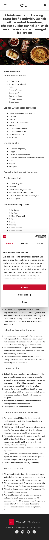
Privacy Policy (23, 527)
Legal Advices (10, 527)
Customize (24, 295)
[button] (45, 5)
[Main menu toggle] (5, 5)
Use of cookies (36, 527)
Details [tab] (24, 243)
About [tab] (40, 243)
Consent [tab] (9, 243)
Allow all (24, 287)
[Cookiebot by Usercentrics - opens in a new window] (35, 236)
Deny (24, 302)
